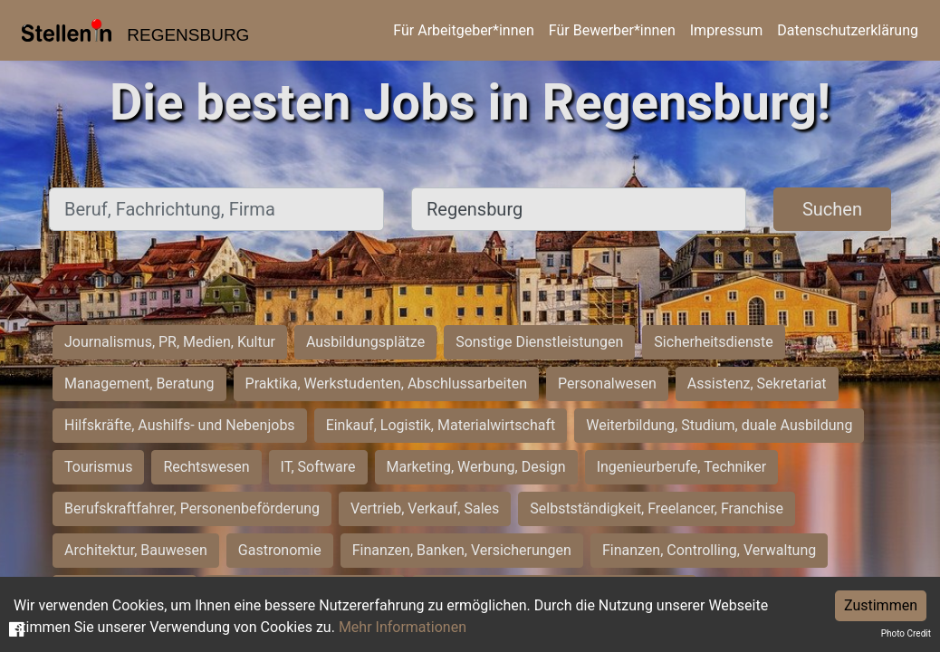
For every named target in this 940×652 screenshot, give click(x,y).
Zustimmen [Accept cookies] (880, 605)
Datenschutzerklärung (847, 30)
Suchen (832, 209)
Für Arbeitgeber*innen (463, 30)
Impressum (726, 30)
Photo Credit (906, 633)
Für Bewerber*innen (612, 30)
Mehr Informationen (402, 627)
